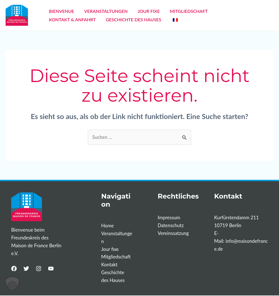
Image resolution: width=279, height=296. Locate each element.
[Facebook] (14, 268)
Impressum (169, 218)
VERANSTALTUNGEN (100, 11)
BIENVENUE (59, 11)
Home (107, 226)
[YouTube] (51, 268)
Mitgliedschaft (116, 257)
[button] (12, 283)
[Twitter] (26, 268)
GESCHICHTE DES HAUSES (75, 19)
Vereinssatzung (173, 233)
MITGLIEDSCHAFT (177, 11)
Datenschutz (171, 226)
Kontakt (109, 265)
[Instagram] (38, 268)
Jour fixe (110, 249)
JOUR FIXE (140, 11)
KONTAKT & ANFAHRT (226, 11)
